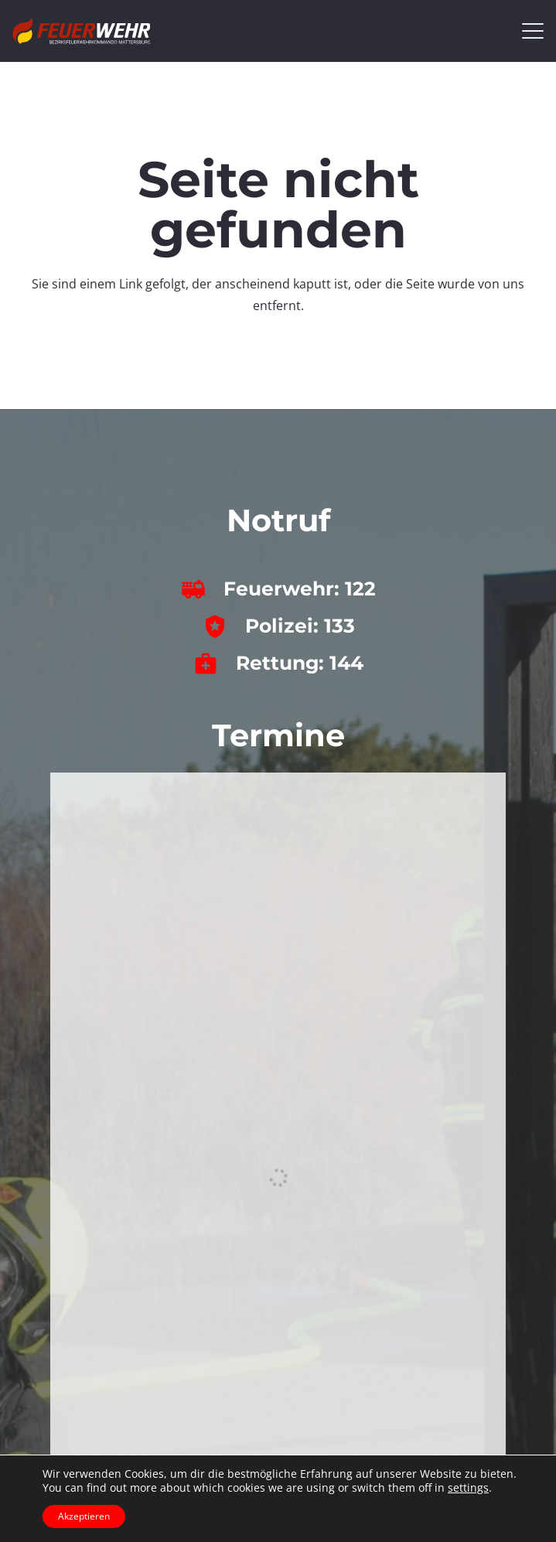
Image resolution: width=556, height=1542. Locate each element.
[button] (533, 31)
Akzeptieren (84, 1516)
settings (468, 1488)
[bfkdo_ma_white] (81, 30)
